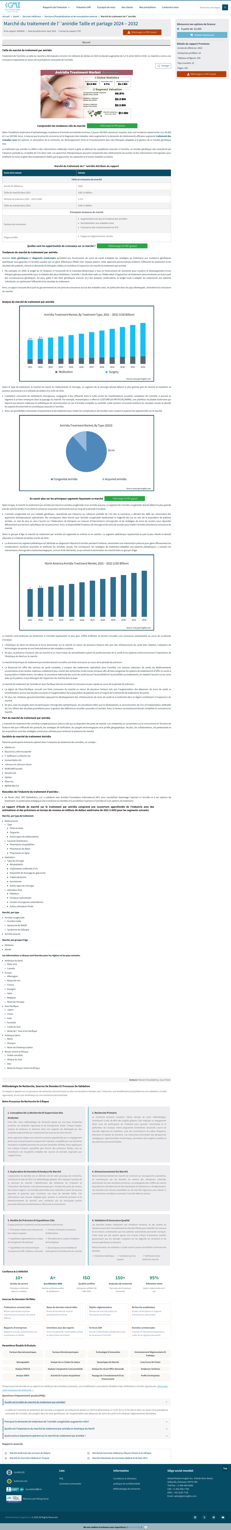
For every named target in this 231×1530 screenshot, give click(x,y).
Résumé (86, 42)
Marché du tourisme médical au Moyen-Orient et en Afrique (121, 1453)
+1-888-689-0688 (184, 1485)
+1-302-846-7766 (180, 1489)
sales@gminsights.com (185, 1496)
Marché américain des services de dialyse (30, 1453)
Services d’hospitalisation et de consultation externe (70, 16)
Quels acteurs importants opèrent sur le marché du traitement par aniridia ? (87, 1435)
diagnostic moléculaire (44, 258)
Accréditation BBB (53, 1283)
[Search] (225, 7)
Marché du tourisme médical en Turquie (29, 1458)
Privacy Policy (134, 1527)
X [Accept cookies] (145, 1527)
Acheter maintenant (202, 35)
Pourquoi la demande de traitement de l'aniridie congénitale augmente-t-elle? (87, 1421)
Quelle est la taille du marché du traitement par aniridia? (87, 1402)
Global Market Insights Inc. (18, 1517)
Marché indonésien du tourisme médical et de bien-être (119, 1458)
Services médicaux (32, 16)
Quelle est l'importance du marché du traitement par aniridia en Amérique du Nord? (87, 1428)
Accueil (6, 16)
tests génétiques (19, 258)
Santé (16, 16)
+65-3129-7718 (181, 1492)
